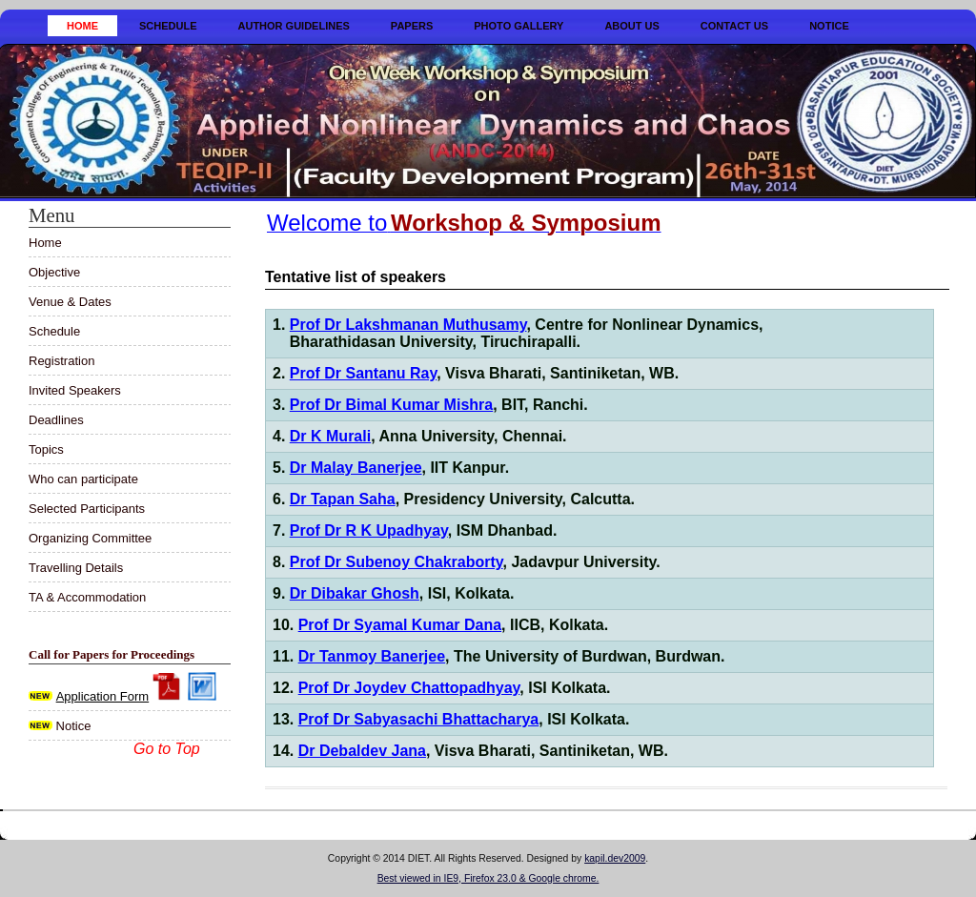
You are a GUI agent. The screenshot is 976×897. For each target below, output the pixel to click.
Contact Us (734, 25)
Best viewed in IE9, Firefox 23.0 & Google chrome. (488, 878)
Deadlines (56, 420)
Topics (46, 449)
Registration (61, 361)
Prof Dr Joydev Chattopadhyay (409, 688)
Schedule (168, 25)
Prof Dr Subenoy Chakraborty (396, 562)
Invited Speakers (75, 390)
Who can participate (83, 479)
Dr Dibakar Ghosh (354, 593)
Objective (54, 272)
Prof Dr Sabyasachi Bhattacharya (418, 719)
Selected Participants (87, 508)
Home (82, 25)
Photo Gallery (518, 25)
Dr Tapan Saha (343, 499)
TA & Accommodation (87, 597)
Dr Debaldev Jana (362, 751)
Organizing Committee (90, 538)
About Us (631, 25)
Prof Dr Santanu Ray (363, 373)
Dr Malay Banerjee (356, 467)
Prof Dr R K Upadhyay (369, 530)
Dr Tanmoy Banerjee (371, 656)
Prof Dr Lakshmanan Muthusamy (408, 324)
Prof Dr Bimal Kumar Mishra (391, 405)
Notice (829, 25)
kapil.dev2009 (614, 858)
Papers (412, 25)
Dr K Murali (330, 436)
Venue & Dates (70, 302)
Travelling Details (76, 568)
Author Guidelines (294, 25)
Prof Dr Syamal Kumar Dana (399, 625)
